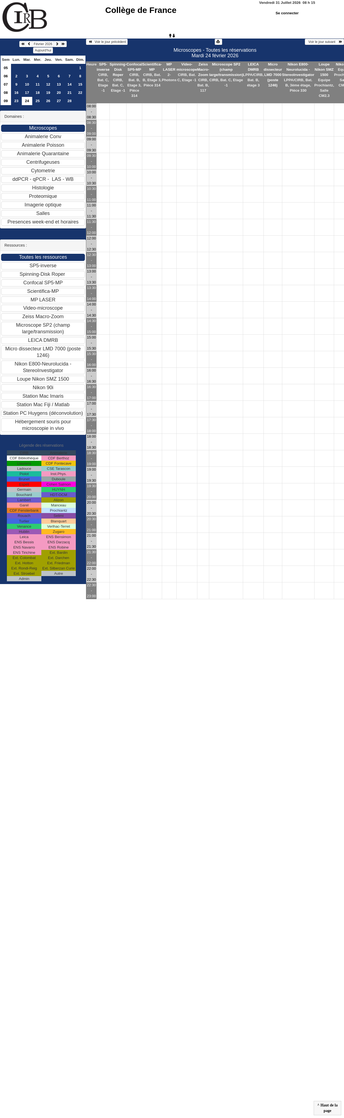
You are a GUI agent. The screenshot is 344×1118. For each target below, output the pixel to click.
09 (6, 101)
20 (59, 93)
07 (6, 84)
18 (38, 93)
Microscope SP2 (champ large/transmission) (226, 69)
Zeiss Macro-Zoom (203, 69)
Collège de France (140, 10)
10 (27, 84)
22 (80, 93)
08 (6, 93)
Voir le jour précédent (107, 42)
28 (70, 101)
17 (27, 93)
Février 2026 (43, 44)
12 (48, 84)
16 (16, 93)
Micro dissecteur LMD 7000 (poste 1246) (273, 74)
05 (6, 68)
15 (80, 84)
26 (48, 101)
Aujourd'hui (43, 50)
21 (70, 93)
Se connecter (287, 13)
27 (59, 101)
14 (70, 84)
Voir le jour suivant (324, 42)
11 (38, 84)
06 (6, 76)
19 (48, 93)
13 (59, 84)
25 (38, 101)
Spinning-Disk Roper (117, 69)
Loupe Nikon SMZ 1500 (324, 69)
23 (16, 101)
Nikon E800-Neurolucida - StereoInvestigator (298, 69)
